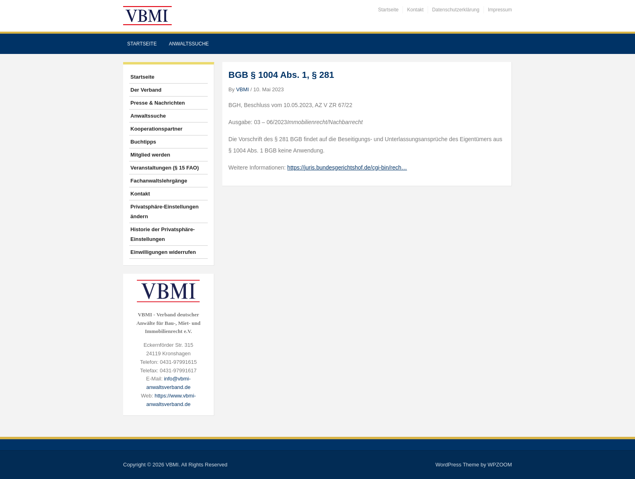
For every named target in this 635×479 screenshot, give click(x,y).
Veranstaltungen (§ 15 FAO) (164, 168)
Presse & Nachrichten (157, 103)
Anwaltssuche (189, 44)
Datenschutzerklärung (455, 10)
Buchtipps (143, 142)
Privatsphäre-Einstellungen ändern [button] (164, 211)
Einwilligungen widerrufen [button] (163, 252)
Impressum (500, 10)
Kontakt (415, 10)
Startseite (388, 10)
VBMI (242, 89)
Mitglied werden (150, 155)
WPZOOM (500, 465)
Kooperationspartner (156, 129)
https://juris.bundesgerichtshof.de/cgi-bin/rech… (347, 167)
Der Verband (146, 90)
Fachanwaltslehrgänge (158, 181)
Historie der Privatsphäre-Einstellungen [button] (162, 234)
